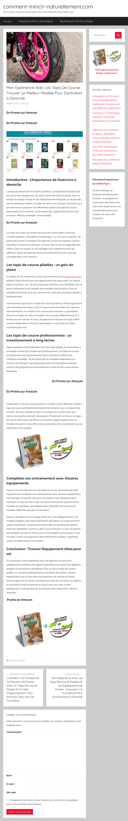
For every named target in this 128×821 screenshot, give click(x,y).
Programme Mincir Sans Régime (35, 21)
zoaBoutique (103, 183)
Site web (11, 792)
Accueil (7, 21)
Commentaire (14, 732)
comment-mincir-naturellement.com (48, 6)
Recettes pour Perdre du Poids (76, 21)
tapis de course (74, 276)
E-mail (10, 784)
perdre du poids (17, 660)
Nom (9, 775)
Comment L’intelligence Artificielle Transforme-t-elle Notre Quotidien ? (105, 150)
